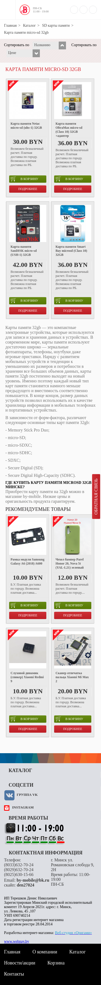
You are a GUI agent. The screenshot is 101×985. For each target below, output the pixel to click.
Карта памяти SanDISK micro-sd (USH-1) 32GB (24, 251)
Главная (10, 25)
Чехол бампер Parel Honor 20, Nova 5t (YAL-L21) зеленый (69, 563)
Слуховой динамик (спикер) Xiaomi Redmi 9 (27, 677)
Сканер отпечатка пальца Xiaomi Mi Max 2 (72, 677)
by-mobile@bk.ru (33, 880)
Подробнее (27, 189)
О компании (44, 952)
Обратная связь (96, 496)
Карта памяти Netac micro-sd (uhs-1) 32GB (26, 126)
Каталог (29, 25)
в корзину (24, 178)
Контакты (14, 974)
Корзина (56, 963)
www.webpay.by (16, 941)
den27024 (25, 885)
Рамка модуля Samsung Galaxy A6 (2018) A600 (27, 561)
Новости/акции (19, 963)
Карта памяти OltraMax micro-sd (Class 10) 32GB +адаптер (68, 130)
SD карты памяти (56, 25)
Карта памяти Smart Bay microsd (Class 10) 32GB (71, 251)
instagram (23, 807)
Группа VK (27, 795)
